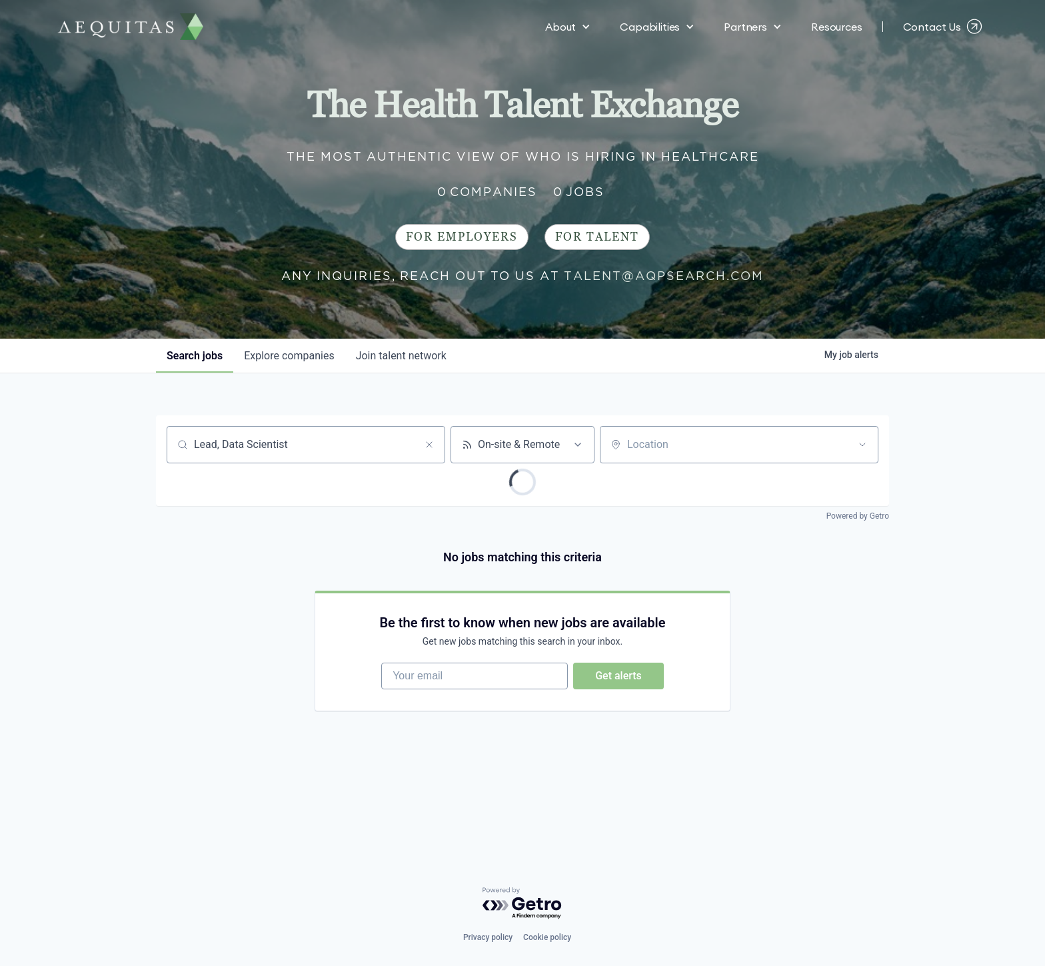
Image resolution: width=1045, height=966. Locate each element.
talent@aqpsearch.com (664, 275)
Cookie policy (547, 937)
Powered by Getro (857, 516)
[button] (568, 26)
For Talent (597, 237)
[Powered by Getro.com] (522, 903)
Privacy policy (488, 937)
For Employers (462, 237)
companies (289, 355)
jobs (195, 355)
